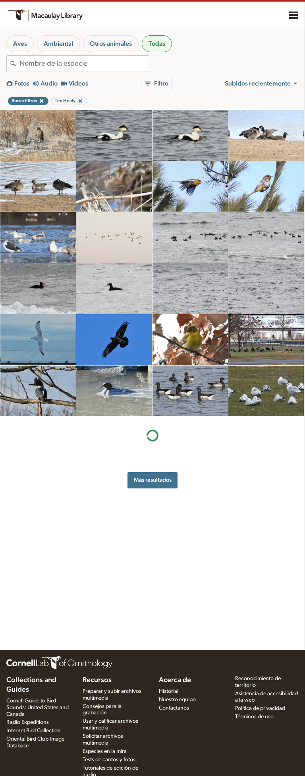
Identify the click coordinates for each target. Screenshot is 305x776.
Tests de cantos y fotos (109, 759)
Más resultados (153, 480)
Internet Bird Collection (33, 730)
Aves (20, 44)
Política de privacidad (260, 708)
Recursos (97, 680)
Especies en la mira (105, 751)
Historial (168, 691)
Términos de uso (254, 717)
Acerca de (175, 680)
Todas (157, 44)
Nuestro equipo (177, 699)
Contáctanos (174, 708)
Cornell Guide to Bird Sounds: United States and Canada (37, 707)
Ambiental (58, 44)
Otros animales (111, 44)
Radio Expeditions (27, 722)
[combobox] (84, 64)
